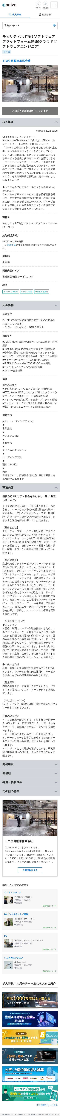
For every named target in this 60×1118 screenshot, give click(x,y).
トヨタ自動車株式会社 (16, 60)
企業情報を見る (30, 870)
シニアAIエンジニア (13, 958)
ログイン (38, 8)
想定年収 (11, 245)
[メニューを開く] (54, 5)
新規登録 (46, 8)
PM (5, 936)
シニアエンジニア (12, 892)
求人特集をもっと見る (47, 1105)
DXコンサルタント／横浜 (16, 914)
